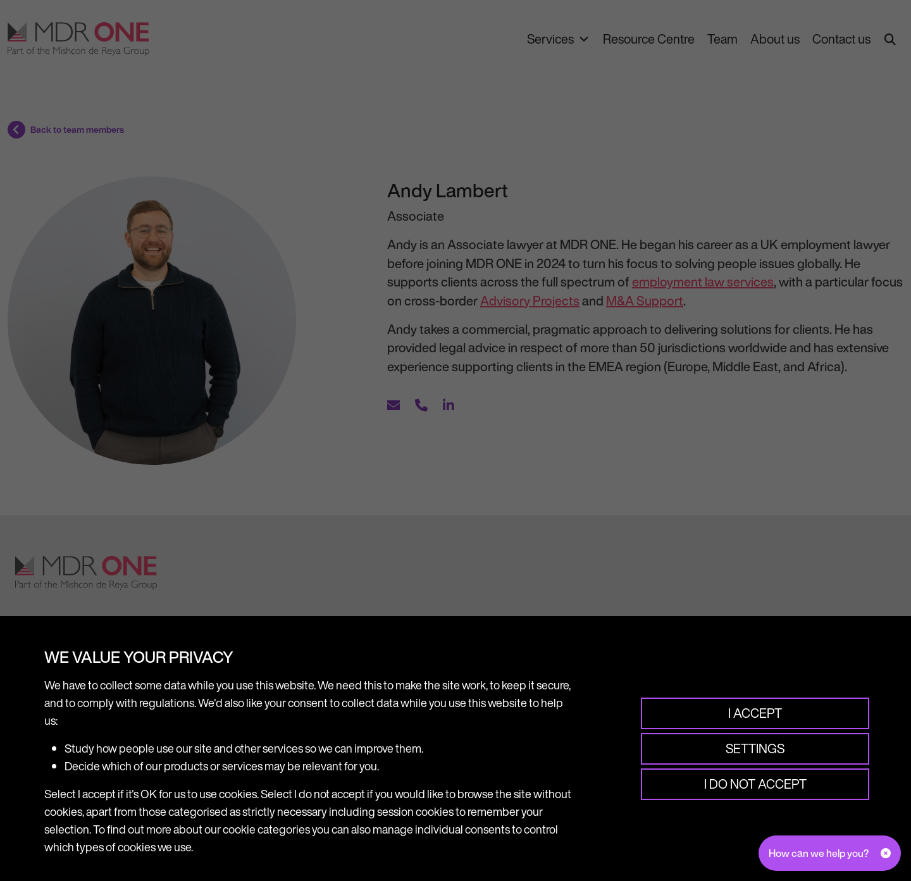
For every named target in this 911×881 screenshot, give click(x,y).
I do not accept (754, 784)
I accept (754, 713)
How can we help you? (819, 853)
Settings (754, 748)
